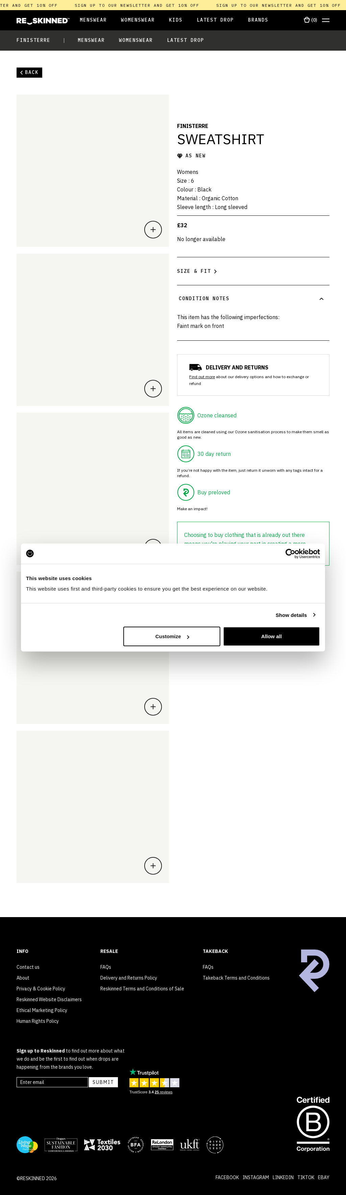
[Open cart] (310, 20)
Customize (172, 636)
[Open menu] (325, 20)
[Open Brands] (258, 20)
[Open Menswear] (88, 20)
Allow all (271, 636)
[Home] (43, 21)
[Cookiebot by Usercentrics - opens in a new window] (290, 553)
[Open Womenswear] (138, 20)
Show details (291, 615)
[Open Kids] (176, 20)
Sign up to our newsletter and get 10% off (145, 5)
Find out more (202, 376)
